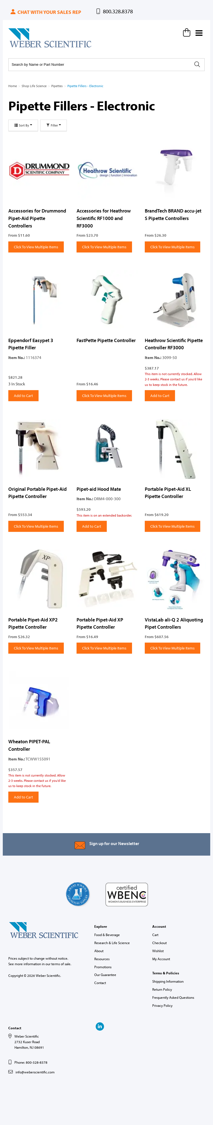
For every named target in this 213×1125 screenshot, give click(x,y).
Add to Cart (23, 395)
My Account (161, 959)
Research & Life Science (112, 943)
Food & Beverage (107, 934)
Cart (155, 934)
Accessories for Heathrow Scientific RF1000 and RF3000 (104, 218)
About (98, 951)
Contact (100, 982)
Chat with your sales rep (45, 12)
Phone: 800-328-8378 (30, 1062)
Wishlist (158, 951)
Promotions (102, 967)
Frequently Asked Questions (173, 997)
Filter (53, 125)
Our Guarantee (105, 974)
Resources (102, 959)
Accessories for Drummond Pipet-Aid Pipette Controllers (37, 218)
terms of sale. (61, 964)
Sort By (23, 125)
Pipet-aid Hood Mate (99, 489)
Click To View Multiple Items (36, 246)
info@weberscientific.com (35, 1072)
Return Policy (162, 989)
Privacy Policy (162, 1005)
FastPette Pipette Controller (106, 340)
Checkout (159, 943)
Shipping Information (168, 981)
